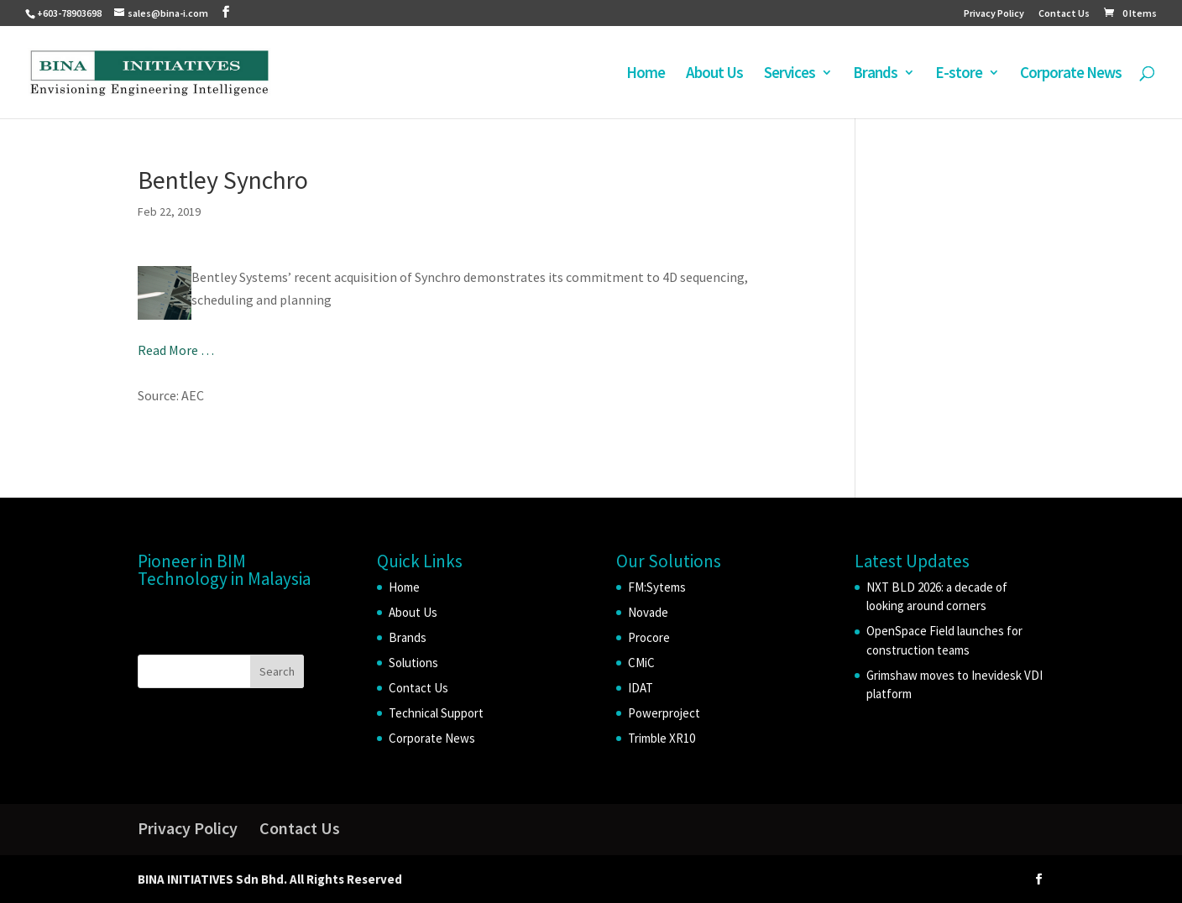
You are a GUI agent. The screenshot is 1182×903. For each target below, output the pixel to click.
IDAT (640, 688)
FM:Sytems (657, 587)
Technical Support (436, 713)
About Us (714, 74)
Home (645, 74)
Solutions (413, 663)
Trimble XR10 (661, 738)
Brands (875, 74)
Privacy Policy (994, 13)
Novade (648, 612)
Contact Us (1064, 13)
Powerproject (664, 713)
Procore (649, 637)
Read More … (176, 350)
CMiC (641, 663)
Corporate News (1071, 74)
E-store (958, 74)
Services (789, 74)
